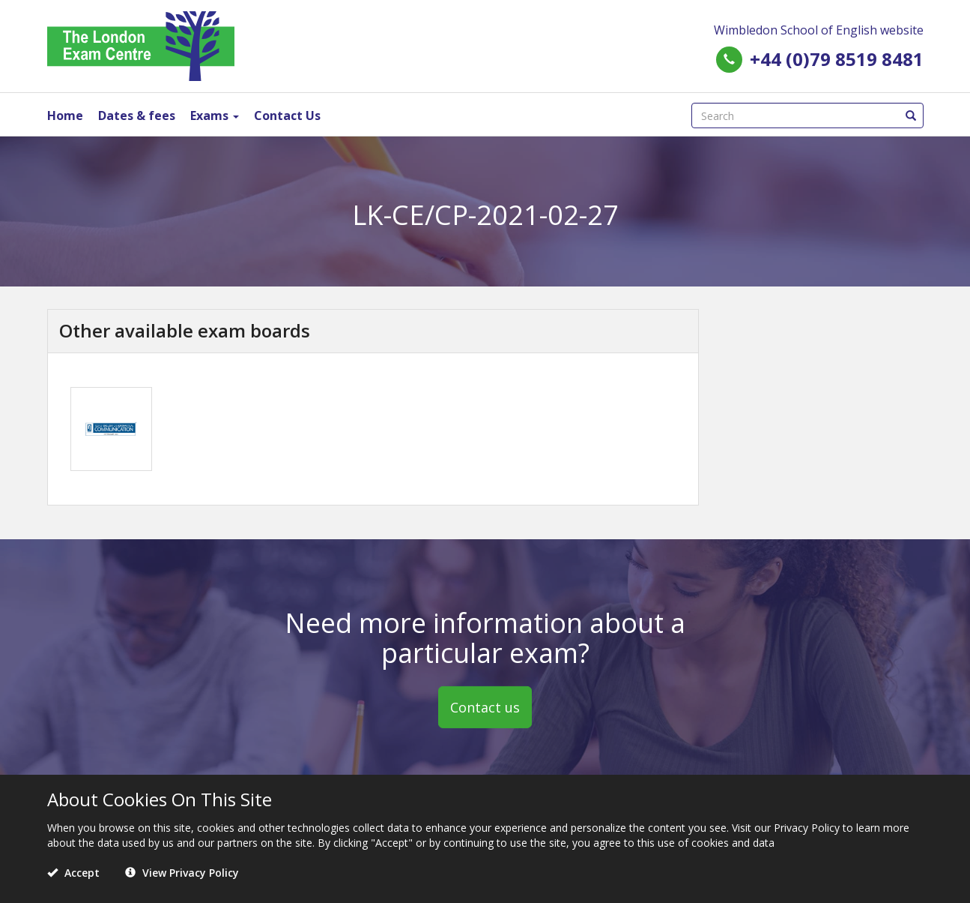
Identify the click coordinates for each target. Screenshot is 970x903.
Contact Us (287, 115)
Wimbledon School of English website (819, 30)
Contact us (485, 707)
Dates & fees (136, 115)
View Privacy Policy (182, 873)
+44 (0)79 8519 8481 (837, 58)
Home (65, 115)
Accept (73, 873)
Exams (214, 115)
